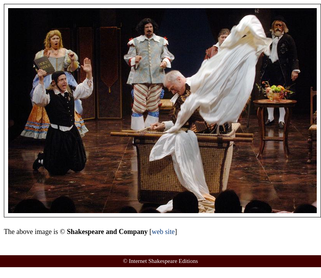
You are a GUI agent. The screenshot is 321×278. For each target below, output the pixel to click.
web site (163, 232)
